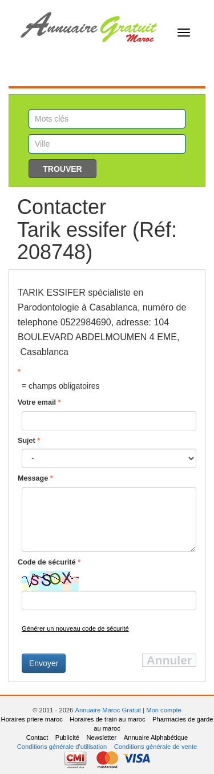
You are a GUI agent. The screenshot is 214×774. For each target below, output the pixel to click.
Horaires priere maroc (32, 719)
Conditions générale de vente (155, 746)
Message (35, 478)
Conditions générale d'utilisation (62, 746)
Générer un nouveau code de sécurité (75, 628)
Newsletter (101, 737)
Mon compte (163, 710)
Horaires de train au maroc (107, 719)
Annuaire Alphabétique (156, 737)
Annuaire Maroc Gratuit (108, 710)
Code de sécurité (49, 562)
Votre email (39, 402)
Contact (37, 737)
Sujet (29, 441)
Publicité (67, 737)
